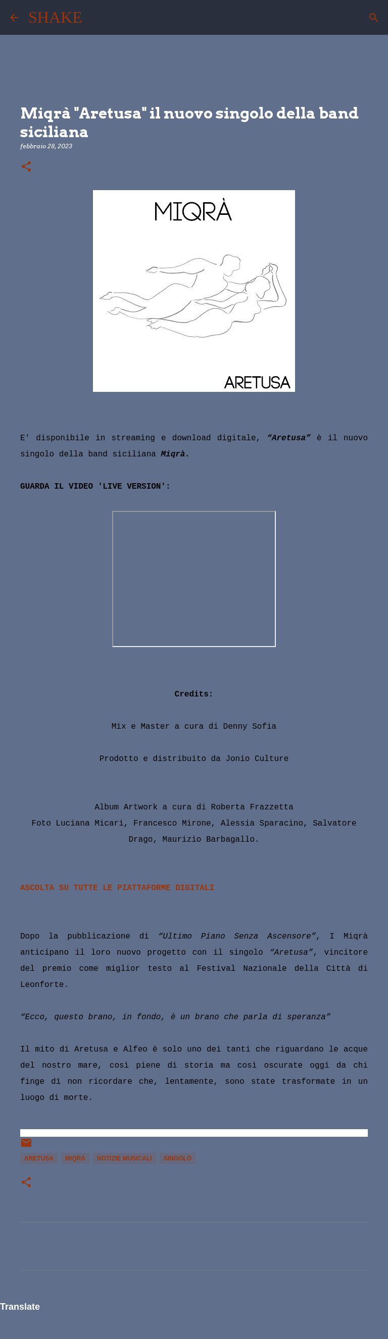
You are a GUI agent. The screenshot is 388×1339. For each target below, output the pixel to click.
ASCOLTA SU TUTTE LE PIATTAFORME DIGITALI (117, 888)
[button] (26, 167)
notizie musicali (124, 1158)
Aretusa (39, 1158)
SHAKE (55, 17)
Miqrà (75, 1158)
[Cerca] (96, 18)
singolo (177, 1158)
